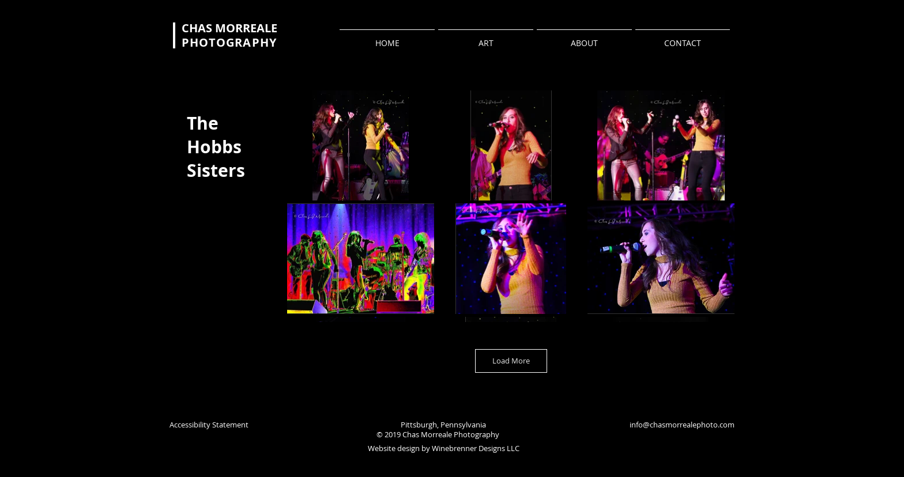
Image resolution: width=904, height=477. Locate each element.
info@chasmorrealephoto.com (682, 424)
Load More (511, 360)
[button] (360, 145)
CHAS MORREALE (229, 28)
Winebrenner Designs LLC (475, 448)
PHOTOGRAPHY (229, 42)
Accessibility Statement (209, 424)
